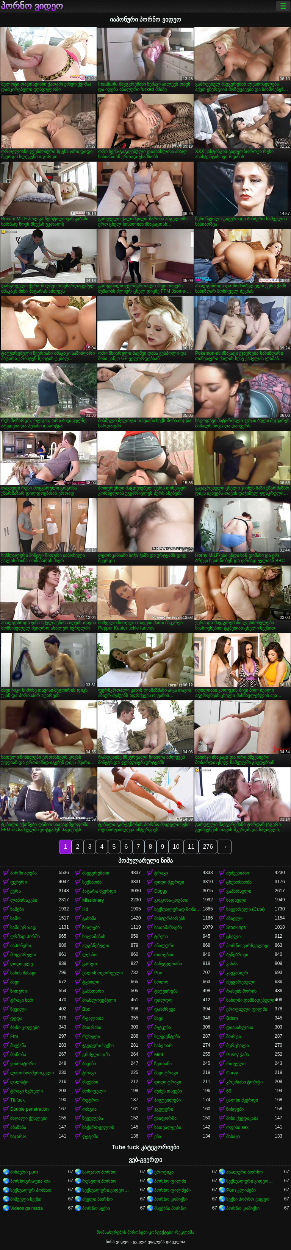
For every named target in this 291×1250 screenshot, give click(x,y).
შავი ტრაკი (166, 1072)
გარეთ (89, 963)
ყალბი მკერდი (242, 1100)
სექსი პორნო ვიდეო (247, 1199)
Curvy (232, 1072)
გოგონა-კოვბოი (171, 900)
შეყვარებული (240, 982)
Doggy (160, 891)
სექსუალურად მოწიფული (178, 909)
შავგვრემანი (95, 873)
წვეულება (92, 1118)
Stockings (236, 927)
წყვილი (18, 1009)
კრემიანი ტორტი (244, 1082)
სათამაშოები (168, 927)
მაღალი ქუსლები (28, 1118)
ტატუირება (166, 991)
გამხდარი (93, 991)
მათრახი (91, 1027)
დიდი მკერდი (169, 882)
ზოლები (91, 927)
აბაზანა (18, 1127)
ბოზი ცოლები (24, 1027)
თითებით (164, 954)
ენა (157, 1136)
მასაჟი (233, 1136)
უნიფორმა (165, 1118)
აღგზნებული (95, 945)
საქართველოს (98, 1127)
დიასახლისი (239, 1027)
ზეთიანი (163, 1063)
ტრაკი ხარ (21, 1000)
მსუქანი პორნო (170, 1208)
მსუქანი (90, 1082)
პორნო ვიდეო (32, 6)
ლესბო (89, 954)
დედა (16, 1018)
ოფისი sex (237, 1127)
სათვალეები (167, 1127)
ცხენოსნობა (239, 882)
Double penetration (29, 1109)
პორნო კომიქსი (171, 1199)
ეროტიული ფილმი (246, 1009)
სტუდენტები (167, 1036)
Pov (158, 973)
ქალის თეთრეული (102, 973)
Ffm (14, 1036)
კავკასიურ (237, 973)
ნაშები (17, 909)
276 (208, 846)
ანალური (164, 945)
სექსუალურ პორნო (30, 1190)
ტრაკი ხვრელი (26, 1091)
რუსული (91, 1036)
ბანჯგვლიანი (168, 963)
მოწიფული (94, 1091)
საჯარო (18, 1136)
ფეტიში (90, 1136)
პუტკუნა (162, 1027)
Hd (85, 909)
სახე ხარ (163, 1045)
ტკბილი (90, 982)
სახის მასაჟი (23, 973)
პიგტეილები (167, 1100)
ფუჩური (18, 882)
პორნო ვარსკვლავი (247, 945)
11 (191, 846)
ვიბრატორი (23, 1063)
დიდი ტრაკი (167, 1082)
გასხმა (89, 918)
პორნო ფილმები (172, 1190)
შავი (14, 982)
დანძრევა (164, 1009)
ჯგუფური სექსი (98, 1045)
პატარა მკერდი (99, 891)
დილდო (163, 1000)
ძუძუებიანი (237, 873)
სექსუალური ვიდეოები (250, 1181)
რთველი (236, 1063)
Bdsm (232, 1018)
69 (228, 1091)
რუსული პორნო (99, 1181)
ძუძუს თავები (168, 1091)
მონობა (18, 1054)
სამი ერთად (23, 927)
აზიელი (234, 918)
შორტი (233, 1036)
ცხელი (233, 936)
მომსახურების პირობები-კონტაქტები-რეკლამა (145, 1232)
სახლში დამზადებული (250, 1000)
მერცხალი (237, 1045)
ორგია (89, 1109)
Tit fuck (17, 1100)
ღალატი (19, 1082)
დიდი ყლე (21, 963)
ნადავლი (236, 900)
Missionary (93, 900)
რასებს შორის (241, 991)
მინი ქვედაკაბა (242, 1118)
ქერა (15, 891)
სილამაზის (93, 936)
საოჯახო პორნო (99, 1172)
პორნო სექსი (96, 1208)
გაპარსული (238, 891)
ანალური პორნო (244, 1172)
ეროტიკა (164, 1172)
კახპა (232, 963)
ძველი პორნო (97, 1199)
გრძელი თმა (96, 1054)
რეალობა (92, 1018)
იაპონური (20, 945)
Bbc (86, 1009)
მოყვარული (23, 954)
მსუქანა (18, 1045)
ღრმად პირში (25, 936)
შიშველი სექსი (25, 1199)
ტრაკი (161, 873)
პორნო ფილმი (170, 1181)
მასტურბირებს (169, 918)
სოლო (161, 982)
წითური (18, 991)
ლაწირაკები (23, 900)
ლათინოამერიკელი (32, 1072)
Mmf (158, 1054)
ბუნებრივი (237, 954)
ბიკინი (89, 1063)
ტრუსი (161, 936)
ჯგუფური (163, 1109)
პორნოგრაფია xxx (30, 1181)
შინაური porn (24, 1172)
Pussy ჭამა (237, 1054)
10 (176, 846)
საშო (15, 918)
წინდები (235, 1109)
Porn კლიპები (241, 1190)
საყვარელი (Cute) (245, 909)
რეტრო (90, 1100)
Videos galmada (26, 1208)
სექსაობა (92, 882)
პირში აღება (23, 873)
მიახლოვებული (99, 1000)
